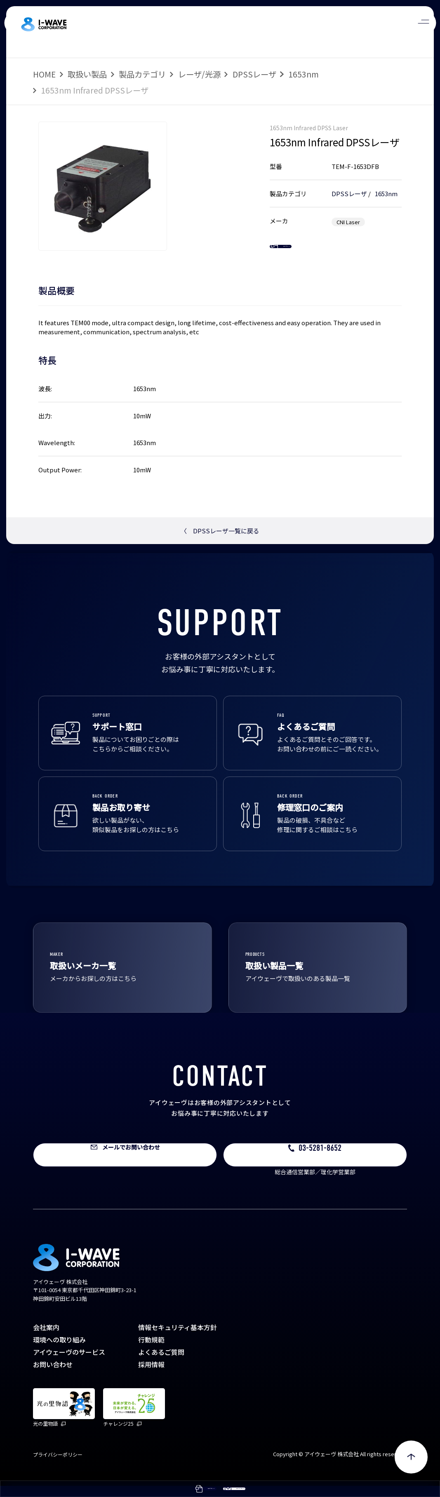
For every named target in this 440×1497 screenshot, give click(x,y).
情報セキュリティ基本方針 (177, 1338)
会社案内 (46, 1338)
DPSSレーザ (254, 74)
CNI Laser (348, 219)
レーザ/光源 (199, 74)
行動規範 (151, 1351)
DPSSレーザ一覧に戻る (220, 542)
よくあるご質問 (161, 1363)
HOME (44, 74)
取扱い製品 (87, 74)
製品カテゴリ (142, 74)
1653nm (303, 74)
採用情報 (151, 1375)
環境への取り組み (59, 1351)
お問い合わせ (53, 1375)
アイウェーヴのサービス (69, 1363)
